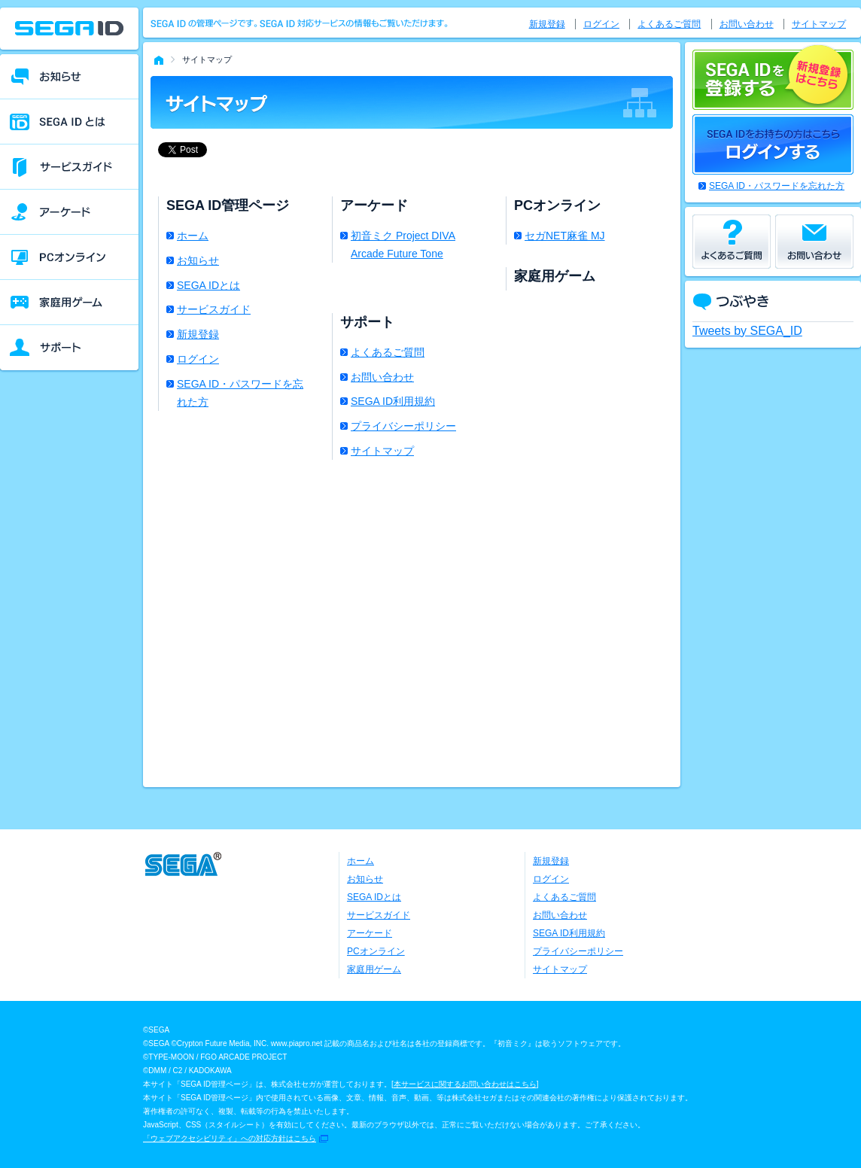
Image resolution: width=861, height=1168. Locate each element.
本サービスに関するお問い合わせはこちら (465, 1084)
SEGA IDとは (208, 285)
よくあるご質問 (387, 352)
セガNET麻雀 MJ (565, 236)
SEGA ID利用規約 (393, 401)
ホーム (192, 236)
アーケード (369, 933)
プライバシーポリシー (403, 426)
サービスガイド (214, 309)
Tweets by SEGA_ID (747, 330)
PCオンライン (376, 951)
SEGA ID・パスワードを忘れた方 (240, 393)
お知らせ (198, 260)
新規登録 (198, 334)
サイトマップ (382, 451)
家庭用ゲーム (374, 969)
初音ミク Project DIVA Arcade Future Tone (403, 245)
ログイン (198, 359)
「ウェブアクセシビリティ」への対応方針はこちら (229, 1138)
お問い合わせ (382, 377)
